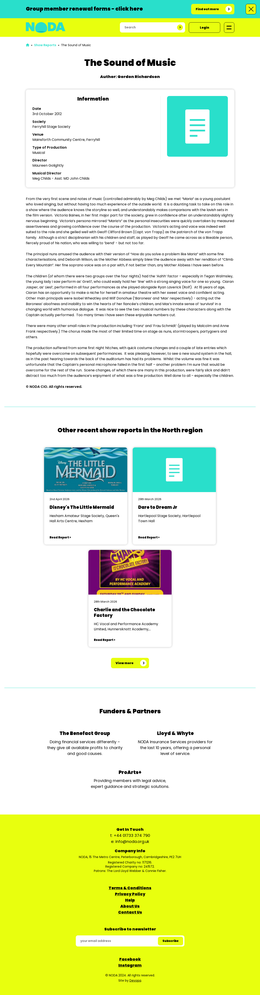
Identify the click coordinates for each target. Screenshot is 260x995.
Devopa (135, 980)
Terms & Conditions (130, 888)
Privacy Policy (130, 894)
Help (130, 900)
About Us (130, 906)
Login (204, 27)
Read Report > (60, 537)
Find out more (207, 9)
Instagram (130, 965)
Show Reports (45, 45)
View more (125, 663)
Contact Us (130, 912)
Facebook (130, 959)
